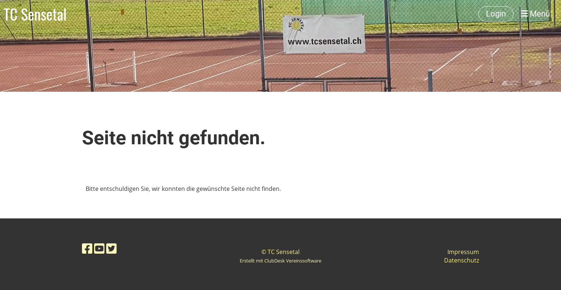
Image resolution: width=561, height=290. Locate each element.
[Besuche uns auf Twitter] (111, 248)
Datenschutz (461, 260)
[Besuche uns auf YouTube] (99, 248)
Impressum (463, 252)
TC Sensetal (35, 14)
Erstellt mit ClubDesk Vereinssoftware (280, 260)
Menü (535, 13)
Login (496, 13)
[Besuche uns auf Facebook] (87, 248)
